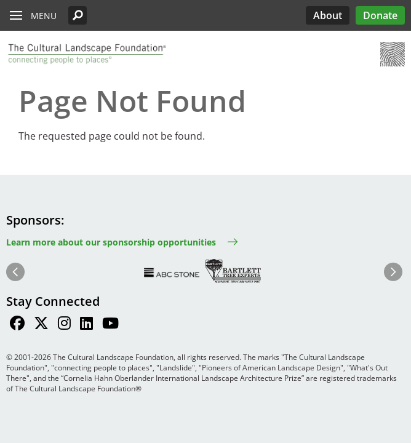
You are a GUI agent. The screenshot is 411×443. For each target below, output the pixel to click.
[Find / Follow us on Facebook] (17, 325)
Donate (380, 15)
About (327, 15)
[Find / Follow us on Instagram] (64, 325)
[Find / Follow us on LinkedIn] (86, 325)
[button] (77, 15)
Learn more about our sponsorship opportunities (111, 242)
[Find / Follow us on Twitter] (41, 325)
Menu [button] (44, 16)
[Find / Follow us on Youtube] (110, 325)
